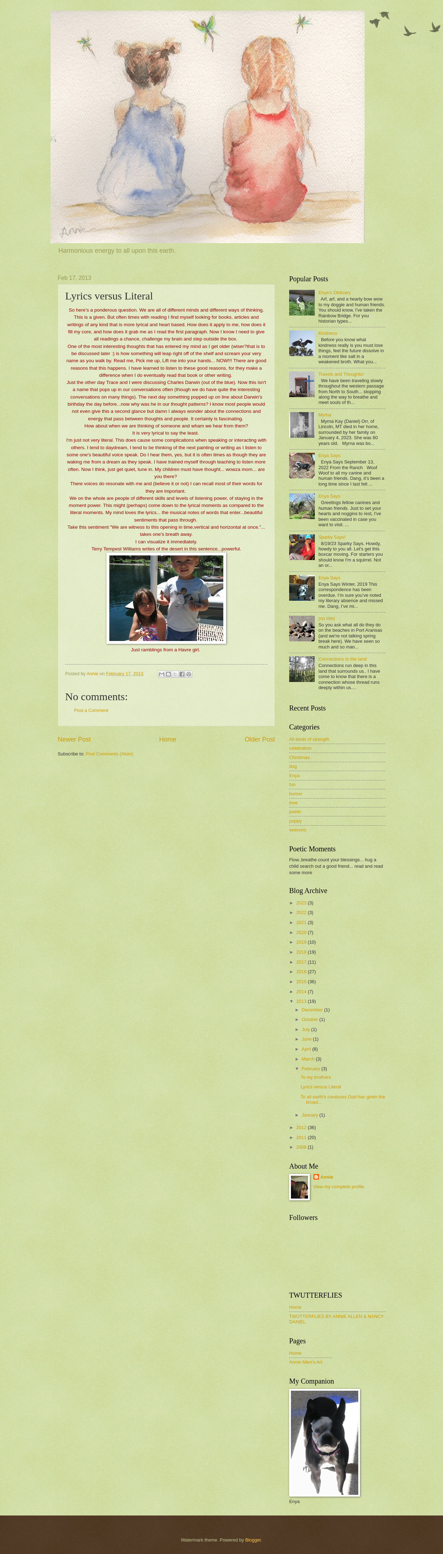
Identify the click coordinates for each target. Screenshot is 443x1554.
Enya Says (329, 455)
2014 (302, 991)
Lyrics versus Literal (321, 1086)
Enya (294, 775)
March (309, 1059)
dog (293, 766)
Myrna (324, 414)
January (310, 1115)
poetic (295, 811)
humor (295, 793)
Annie (326, 1177)
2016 (302, 971)
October (310, 1019)
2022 (302, 912)
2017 (302, 962)
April (307, 1049)
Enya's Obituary (334, 292)
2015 (302, 981)
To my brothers (316, 1077)
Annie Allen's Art (305, 1362)
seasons (297, 829)
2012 (302, 1127)
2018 (302, 952)
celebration (300, 748)
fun (292, 784)
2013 (302, 1001)
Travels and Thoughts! (341, 374)
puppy (295, 821)
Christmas (299, 757)
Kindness (327, 333)
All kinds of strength (309, 739)
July (306, 1029)
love (293, 802)
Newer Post (74, 739)
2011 (302, 1137)
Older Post (260, 739)
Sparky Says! (331, 537)
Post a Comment (91, 710)
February (311, 1068)
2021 (302, 922)
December (313, 1009)
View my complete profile (338, 1186)
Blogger (253, 1540)
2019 (302, 942)
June (307, 1039)
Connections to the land (342, 659)
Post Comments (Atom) (110, 754)
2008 (302, 1147)
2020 (302, 932)
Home (167, 739)
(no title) (326, 618)
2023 (302, 903)
